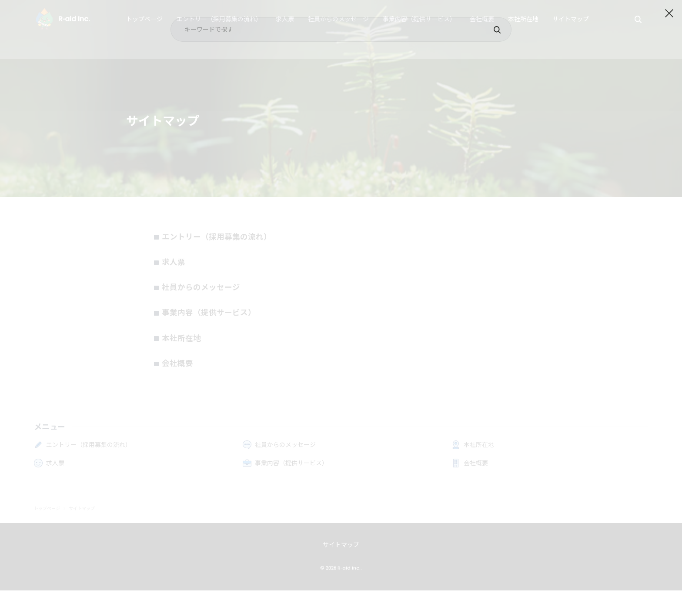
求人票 (176, 265)
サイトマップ (341, 554)
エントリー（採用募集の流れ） (223, 238)
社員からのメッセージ (206, 292)
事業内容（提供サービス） (215, 318)
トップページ (47, 518)
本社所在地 (184, 345)
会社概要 (180, 372)
